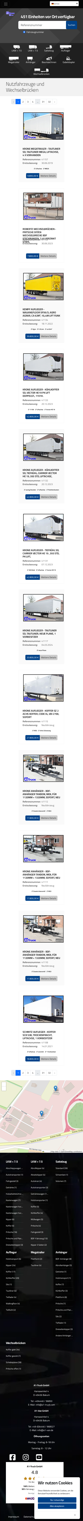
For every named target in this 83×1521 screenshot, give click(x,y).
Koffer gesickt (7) (13, 1356)
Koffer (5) (10, 1226)
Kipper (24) (10, 1265)
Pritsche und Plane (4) (65, 1310)
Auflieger (65, 49)
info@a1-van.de (45, 1430)
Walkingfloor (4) (13, 1303)
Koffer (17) (10, 1272)
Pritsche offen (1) (13, 1369)
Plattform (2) (36, 1259)
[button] (32, 175)
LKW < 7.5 (17, 49)
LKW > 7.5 (33, 49)
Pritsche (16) (11, 1232)
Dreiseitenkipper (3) (14, 1245)
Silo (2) (59, 1316)
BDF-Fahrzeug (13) (39, 1238)
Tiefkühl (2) (11, 1310)
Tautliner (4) (11, 1291)
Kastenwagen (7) (13, 1200)
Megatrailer (13, 60)
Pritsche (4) (36, 1226)
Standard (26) (62, 1168)
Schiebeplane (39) (13, 1362)
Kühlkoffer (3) (62, 1291)
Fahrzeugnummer (35, 32)
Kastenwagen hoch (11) (16, 1207)
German (55, 3)
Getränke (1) (11, 1187)
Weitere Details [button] (48, 176)
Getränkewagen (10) (39, 1194)
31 (43, 102)
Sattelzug (49, 49)
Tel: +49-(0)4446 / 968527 (41, 1426)
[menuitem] (64, 3)
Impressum (13, 1516)
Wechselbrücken (41, 72)
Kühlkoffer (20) (12, 1278)
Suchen (71, 25)
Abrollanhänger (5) (64, 1265)
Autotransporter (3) (39, 1187)
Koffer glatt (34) (13, 1350)
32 (49, 102)
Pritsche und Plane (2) (15, 1238)
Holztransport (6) (13, 1259)
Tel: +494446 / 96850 (41, 1401)
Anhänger (30, 60)
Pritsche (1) (61, 1303)
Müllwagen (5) (37, 1219)
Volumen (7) (61, 1181)
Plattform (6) (61, 1297)
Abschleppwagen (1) (15, 1168)
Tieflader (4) (11, 1297)
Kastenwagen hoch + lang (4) (18, 1213)
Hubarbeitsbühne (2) (15, 1194)
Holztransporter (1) (39, 1200)
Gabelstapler (69, 60)
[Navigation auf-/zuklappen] (6, 4)
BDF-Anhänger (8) (63, 1259)
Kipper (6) (10, 1219)
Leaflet (46, 1152)
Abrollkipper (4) (37, 1168)
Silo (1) (9, 1284)
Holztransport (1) (63, 1278)
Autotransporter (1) (14, 1175)
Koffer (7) (60, 1284)
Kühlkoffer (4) (37, 1213)
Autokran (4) (36, 1181)
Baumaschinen (49, 60)
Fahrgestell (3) (12, 1181)
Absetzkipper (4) (38, 1175)
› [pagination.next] (54, 102)
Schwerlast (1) (62, 1175)
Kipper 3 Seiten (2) (39, 1245)
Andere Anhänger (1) (65, 1335)
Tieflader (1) (61, 1323)
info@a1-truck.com (45, 1404)
